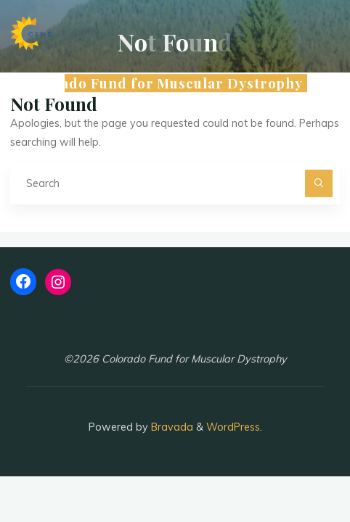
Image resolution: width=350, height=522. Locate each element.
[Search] (318, 183)
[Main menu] (327, 83)
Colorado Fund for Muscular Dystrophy (162, 83)
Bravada (170, 427)
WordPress (233, 427)
